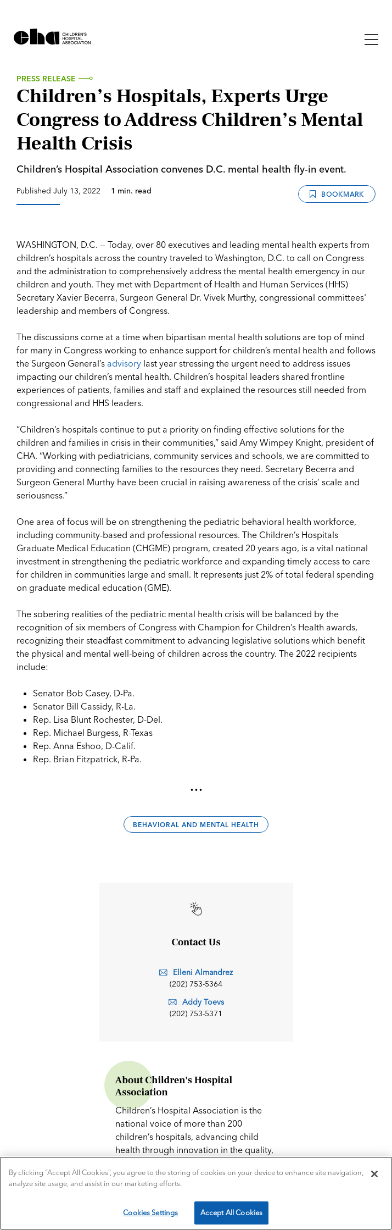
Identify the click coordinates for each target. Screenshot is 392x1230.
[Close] (374, 1174)
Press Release (46, 79)
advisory (124, 363)
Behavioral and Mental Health (196, 825)
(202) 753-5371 (196, 1013)
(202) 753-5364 (196, 984)
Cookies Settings (150, 1212)
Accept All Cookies (231, 1212)
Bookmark (337, 194)
